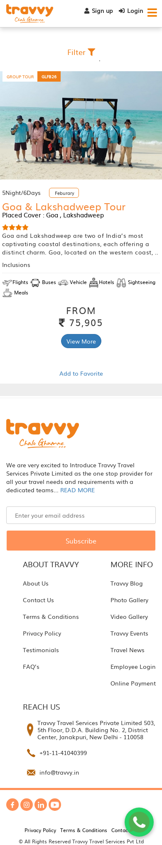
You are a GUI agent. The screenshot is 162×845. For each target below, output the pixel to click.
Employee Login (133, 666)
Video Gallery (129, 616)
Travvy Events (129, 633)
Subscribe (81, 541)
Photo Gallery (129, 600)
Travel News (127, 650)
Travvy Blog (126, 583)
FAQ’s (31, 666)
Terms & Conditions (51, 616)
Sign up (98, 10)
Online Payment (133, 683)
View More (81, 341)
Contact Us (38, 600)
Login (131, 10)
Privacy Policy (42, 633)
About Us (36, 583)
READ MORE (77, 490)
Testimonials (41, 650)
